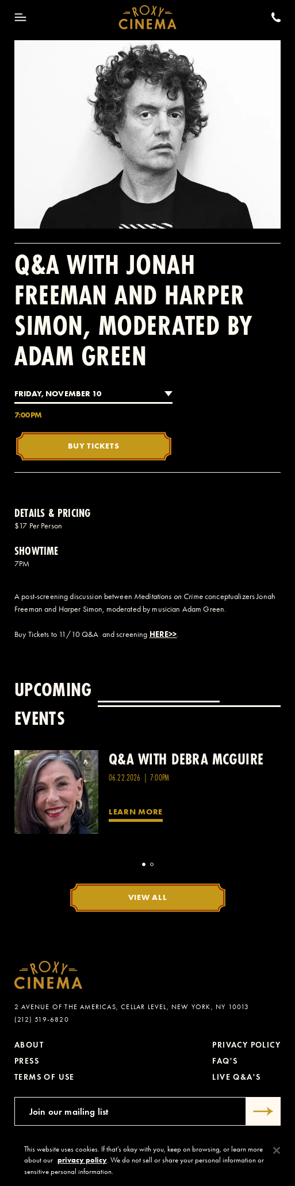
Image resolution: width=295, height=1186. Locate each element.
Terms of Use (44, 1077)
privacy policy (82, 1164)
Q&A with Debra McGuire (186, 759)
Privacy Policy (246, 1045)
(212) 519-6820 (41, 1019)
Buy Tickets (94, 446)
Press (26, 1061)
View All (147, 897)
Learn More (136, 811)
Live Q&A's (236, 1077)
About (29, 1045)
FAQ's (224, 1061)
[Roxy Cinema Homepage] (147, 17)
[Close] (276, 1155)
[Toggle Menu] (20, 17)
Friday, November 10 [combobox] (57, 393)
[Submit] (263, 1111)
